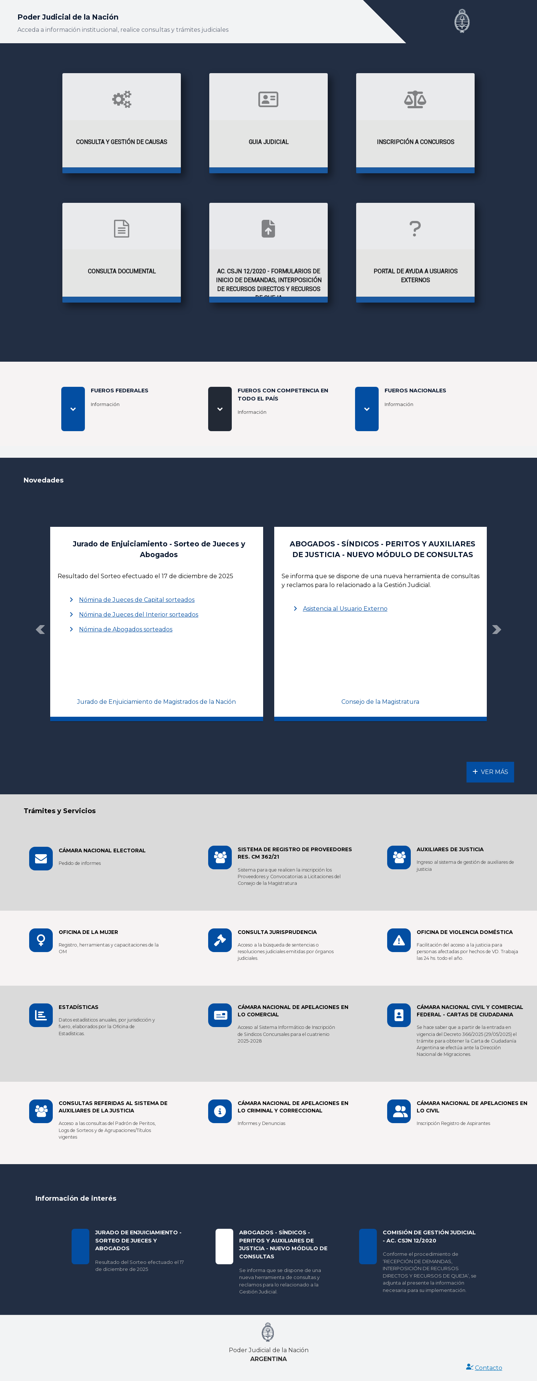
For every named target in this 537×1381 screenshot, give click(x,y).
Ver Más (490, 771)
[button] (40, 629)
